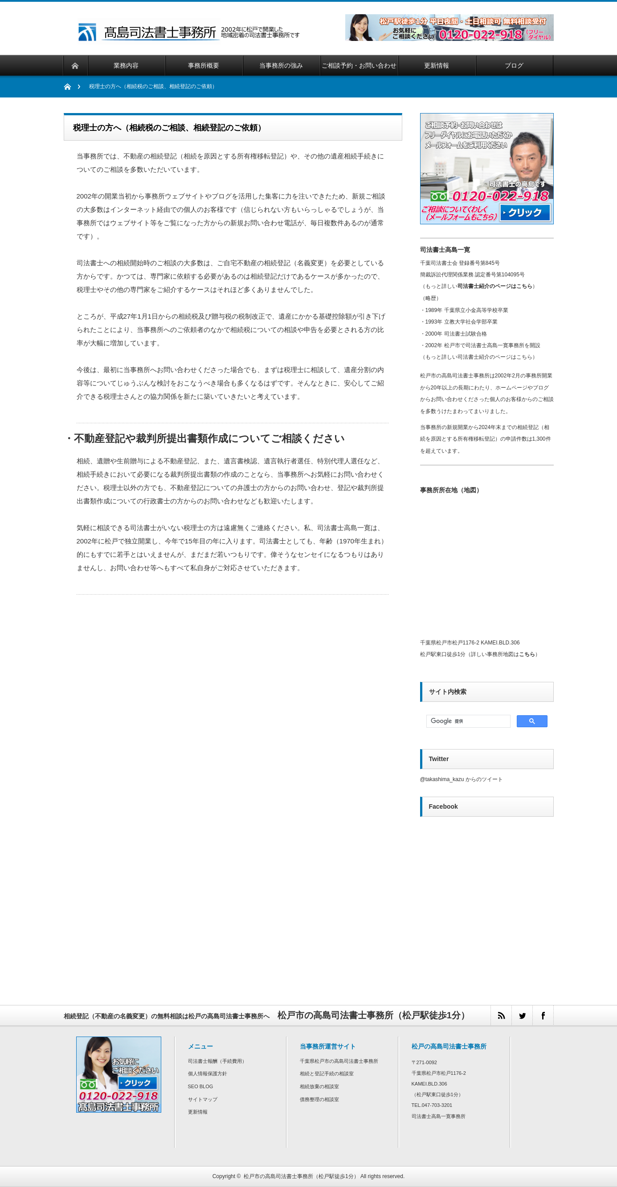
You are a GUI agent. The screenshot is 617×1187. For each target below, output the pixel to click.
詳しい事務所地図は (503, 654)
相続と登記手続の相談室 (327, 1073)
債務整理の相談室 (319, 1099)
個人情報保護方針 (207, 1073)
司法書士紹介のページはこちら (495, 286)
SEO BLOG (200, 1086)
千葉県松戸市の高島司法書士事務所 (339, 1061)
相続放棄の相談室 (319, 1086)
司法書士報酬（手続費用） (217, 1061)
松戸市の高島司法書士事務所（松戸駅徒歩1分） (301, 1176)
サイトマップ (202, 1099)
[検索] (467, 721)
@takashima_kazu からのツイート (461, 779)
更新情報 (198, 1111)
